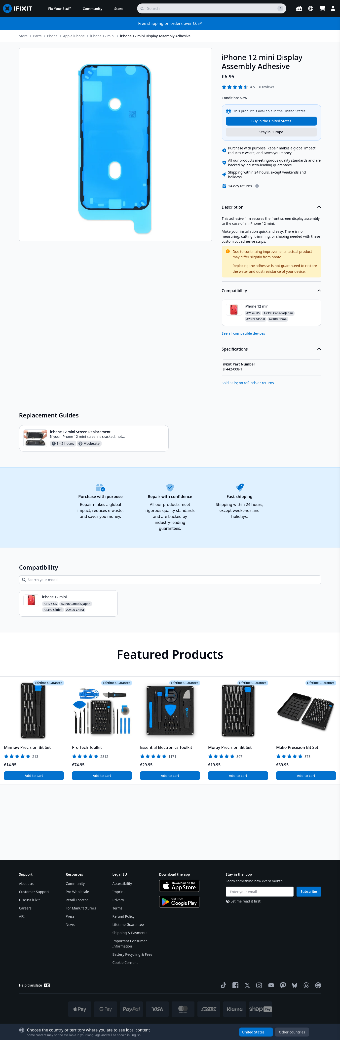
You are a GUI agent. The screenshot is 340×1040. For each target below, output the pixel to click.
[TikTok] (223, 985)
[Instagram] (258, 985)
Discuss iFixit (29, 900)
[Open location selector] (310, 8)
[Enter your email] (260, 892)
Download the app (174, 874)
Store (23, 36)
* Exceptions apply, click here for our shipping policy (182, 1025)
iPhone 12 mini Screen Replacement (80, 507)
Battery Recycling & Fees (132, 954)
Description (271, 282)
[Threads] (305, 985)
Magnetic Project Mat (260, 166)
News (70, 924)
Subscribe (309, 891)
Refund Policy (124, 916)
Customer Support (34, 891)
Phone (52, 36)
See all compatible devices (243, 408)
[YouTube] (270, 985)
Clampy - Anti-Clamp (259, 192)
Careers (25, 908)
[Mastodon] (282, 985)
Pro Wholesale (77, 891)
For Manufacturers (81, 908)
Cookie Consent (125, 962)
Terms (117, 908)
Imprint (119, 891)
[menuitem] (59, 8)
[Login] (333, 8)
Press (70, 916)
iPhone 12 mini (102, 36)
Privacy (118, 900)
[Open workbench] (299, 8)
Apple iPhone (74, 36)
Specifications (271, 424)
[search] (211, 8)
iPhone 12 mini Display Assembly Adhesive (155, 36)
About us (26, 883)
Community (75, 883)
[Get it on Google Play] (179, 902)
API (22, 916)
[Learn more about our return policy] (257, 261)
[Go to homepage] (19, 8)
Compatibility (271, 366)
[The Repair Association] (317, 985)
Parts (37, 36)
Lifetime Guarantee (128, 924)
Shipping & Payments (130, 932)
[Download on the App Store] (179, 886)
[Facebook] (234, 985)
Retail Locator (77, 900)
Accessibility (122, 883)
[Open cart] (322, 8)
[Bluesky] (293, 985)
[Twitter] (246, 985)
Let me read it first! (244, 901)
